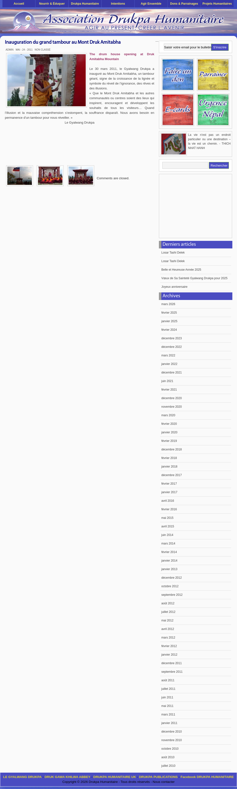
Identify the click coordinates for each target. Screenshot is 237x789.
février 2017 (169, 483)
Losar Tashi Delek (173, 252)
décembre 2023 (171, 338)
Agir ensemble (151, 3)
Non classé (42, 49)
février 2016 (169, 509)
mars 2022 (168, 355)
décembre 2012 (171, 577)
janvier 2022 (169, 364)
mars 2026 (168, 304)
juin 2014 (167, 535)
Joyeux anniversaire (174, 286)
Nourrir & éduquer (52, 3)
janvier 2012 (169, 654)
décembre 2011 (171, 663)
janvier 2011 (169, 723)
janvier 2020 (169, 432)
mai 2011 (167, 706)
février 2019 (169, 441)
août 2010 (167, 757)
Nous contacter (164, 782)
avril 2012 (167, 629)
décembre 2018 (171, 449)
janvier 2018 (169, 466)
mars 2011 (168, 714)
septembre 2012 (172, 595)
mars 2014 (168, 543)
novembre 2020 (171, 406)
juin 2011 (167, 697)
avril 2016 (167, 500)
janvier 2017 (169, 492)
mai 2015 (167, 518)
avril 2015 (167, 526)
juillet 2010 (168, 766)
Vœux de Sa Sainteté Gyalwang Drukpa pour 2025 (194, 278)
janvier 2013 (169, 569)
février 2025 (169, 312)
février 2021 (169, 389)
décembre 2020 (171, 398)
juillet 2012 (168, 612)
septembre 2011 (172, 671)
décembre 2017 (171, 475)
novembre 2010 (171, 740)
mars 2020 (168, 415)
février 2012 (169, 646)
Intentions (118, 3)
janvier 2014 (169, 560)
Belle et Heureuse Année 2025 (181, 269)
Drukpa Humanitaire (85, 3)
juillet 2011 (168, 689)
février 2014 (169, 552)
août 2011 (167, 680)
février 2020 (169, 424)
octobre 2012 (169, 586)
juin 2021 (167, 381)
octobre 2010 (169, 748)
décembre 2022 (171, 347)
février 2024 (169, 329)
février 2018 (169, 458)
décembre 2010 (171, 731)
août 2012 (167, 603)
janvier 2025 (169, 321)
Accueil (19, 3)
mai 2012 (167, 620)
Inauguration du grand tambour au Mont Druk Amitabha (63, 42)
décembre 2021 (171, 372)
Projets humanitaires (217, 3)
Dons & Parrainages (184, 3)
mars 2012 (168, 637)
